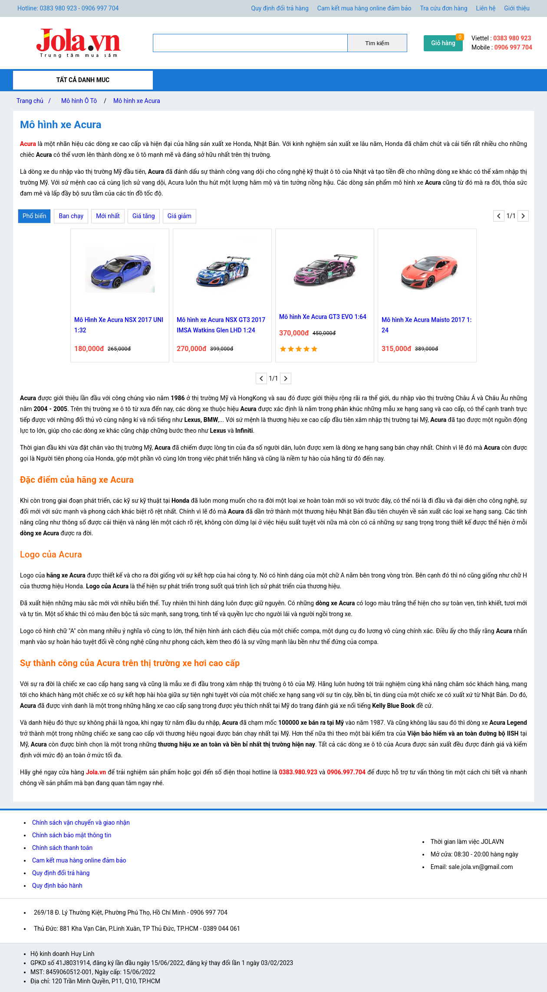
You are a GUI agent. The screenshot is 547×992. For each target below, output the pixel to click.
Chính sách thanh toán (62, 847)
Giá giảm (179, 215)
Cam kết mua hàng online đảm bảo (364, 8)
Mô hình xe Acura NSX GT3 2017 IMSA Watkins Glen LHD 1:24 (221, 325)
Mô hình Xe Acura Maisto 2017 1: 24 (426, 325)
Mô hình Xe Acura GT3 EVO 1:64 (322, 316)
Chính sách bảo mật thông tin (72, 835)
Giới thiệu (517, 8)
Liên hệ (486, 8)
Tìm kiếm (377, 43)
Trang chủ (35, 101)
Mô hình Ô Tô (79, 100)
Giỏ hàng (443, 43)
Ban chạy (71, 215)
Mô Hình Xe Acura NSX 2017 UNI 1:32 (118, 325)
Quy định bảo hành (57, 885)
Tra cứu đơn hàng (444, 8)
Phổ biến (34, 215)
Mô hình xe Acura (136, 100)
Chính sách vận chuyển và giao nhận (81, 822)
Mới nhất (108, 215)
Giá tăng (143, 215)
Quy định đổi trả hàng (279, 8)
